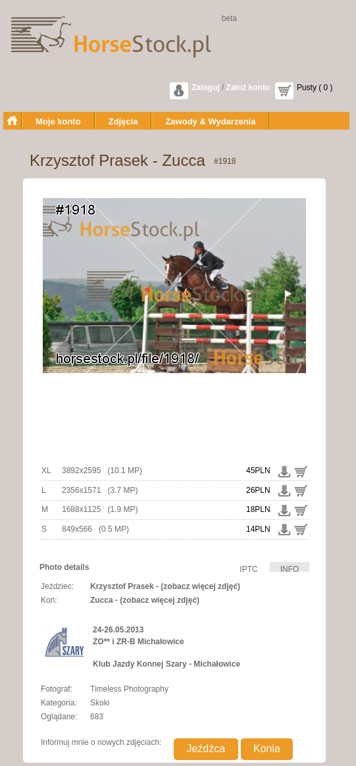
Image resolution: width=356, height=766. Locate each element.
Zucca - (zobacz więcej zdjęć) (144, 600)
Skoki (99, 702)
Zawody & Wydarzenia (210, 121)
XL (46, 470)
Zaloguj (205, 87)
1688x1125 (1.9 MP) (100, 509)
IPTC (248, 568)
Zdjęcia (123, 121)
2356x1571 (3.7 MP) (100, 490)
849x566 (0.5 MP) (95, 529)
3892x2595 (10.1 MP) (102, 470)
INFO (289, 568)
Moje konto (58, 121)
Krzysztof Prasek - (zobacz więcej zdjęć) (165, 586)
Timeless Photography (129, 689)
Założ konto (248, 87)
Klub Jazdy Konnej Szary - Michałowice (166, 664)
